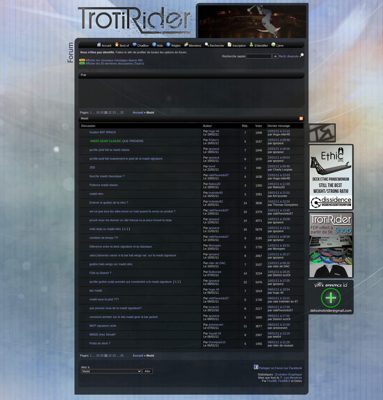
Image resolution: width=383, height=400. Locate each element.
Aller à (117, 370)
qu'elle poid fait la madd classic (109, 149)
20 (101, 112)
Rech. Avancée (292, 56)
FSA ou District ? (100, 272)
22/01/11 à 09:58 (279, 140)
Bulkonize (215, 271)
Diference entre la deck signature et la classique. (120, 246)
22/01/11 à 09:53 (279, 157)
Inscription (239, 45)
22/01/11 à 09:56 (279, 148)
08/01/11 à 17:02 (279, 315)
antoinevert (216, 324)
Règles (175, 45)
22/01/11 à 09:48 (279, 166)
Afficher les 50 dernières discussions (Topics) (115, 63)
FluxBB (272, 380)
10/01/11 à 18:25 (279, 271)
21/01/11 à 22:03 (279, 175)
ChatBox (143, 45)
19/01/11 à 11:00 (279, 183)
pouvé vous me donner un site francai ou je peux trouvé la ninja (130, 220)
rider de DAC (217, 263)
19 (97, 112)
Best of (124, 45)
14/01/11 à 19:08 (279, 219)
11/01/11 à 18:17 (279, 254)
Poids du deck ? (99, 343)
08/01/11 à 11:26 (279, 342)
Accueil (106, 45)
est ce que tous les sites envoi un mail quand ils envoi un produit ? (132, 211)
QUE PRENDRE (116, 141)
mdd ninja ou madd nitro (105, 229)
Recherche (217, 45)
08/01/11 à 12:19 (279, 333)
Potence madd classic (103, 185)
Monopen (215, 245)
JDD (92, 167)
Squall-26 (215, 333)
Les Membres (293, 377)
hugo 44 (214, 131)
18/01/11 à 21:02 (279, 192)
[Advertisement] (191, 93)
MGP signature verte (102, 325)
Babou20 (214, 183)
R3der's (214, 140)
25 (121, 112)
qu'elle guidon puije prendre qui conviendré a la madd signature (130, 281)
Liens (280, 45)
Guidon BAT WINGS (102, 132)
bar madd (95, 290)
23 (114, 112)
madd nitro (96, 193)
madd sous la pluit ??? (104, 299)
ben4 (212, 166)
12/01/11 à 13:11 (279, 227)
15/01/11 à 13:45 (279, 210)
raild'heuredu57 (219, 175)
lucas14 (214, 307)
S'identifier (261, 45)
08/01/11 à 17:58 (279, 307)
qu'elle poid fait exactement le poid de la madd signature (125, 158)
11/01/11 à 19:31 (279, 245)
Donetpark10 (217, 342)
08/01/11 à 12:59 (279, 324)
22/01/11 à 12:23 (279, 131)
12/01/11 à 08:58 (279, 236)
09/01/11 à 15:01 (279, 298)
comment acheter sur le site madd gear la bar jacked (123, 316)
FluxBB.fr (284, 380)
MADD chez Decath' (102, 334)
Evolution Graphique (288, 374)
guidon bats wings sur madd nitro (110, 264)
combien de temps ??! (103, 237)
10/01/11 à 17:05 (279, 280)
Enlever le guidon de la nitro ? (108, 202)
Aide (160, 45)
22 (110, 112)
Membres (195, 45)
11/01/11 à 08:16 (279, 263)
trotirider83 (216, 192)
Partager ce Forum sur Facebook (280, 368)
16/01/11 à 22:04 (279, 201)
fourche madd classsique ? (106, 176)
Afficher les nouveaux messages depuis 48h (114, 60)
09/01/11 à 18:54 (279, 289)
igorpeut (214, 148)
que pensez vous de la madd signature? (115, 308)
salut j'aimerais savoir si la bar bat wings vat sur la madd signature (132, 255)
